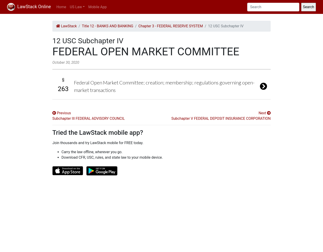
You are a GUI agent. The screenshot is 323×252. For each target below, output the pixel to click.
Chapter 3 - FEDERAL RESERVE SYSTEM (170, 26)
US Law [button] (76, 7)
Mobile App (97, 7)
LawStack (66, 26)
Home (61, 7)
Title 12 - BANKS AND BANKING (107, 26)
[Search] (273, 7)
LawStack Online (29, 6)
